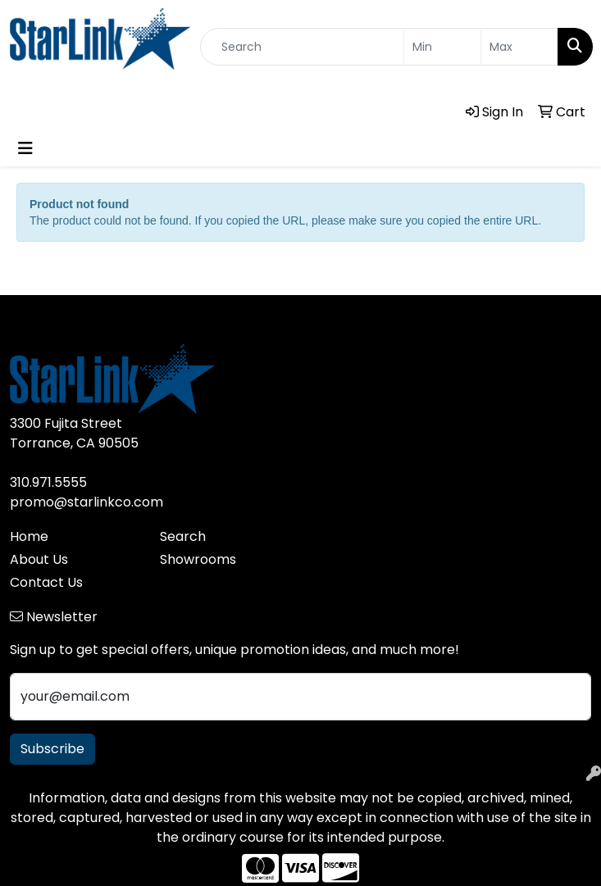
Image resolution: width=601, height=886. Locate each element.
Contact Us (46, 582)
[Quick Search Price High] (519, 47)
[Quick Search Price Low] (442, 47)
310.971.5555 (48, 482)
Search (183, 536)
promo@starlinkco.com (86, 502)
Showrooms (198, 559)
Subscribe (52, 748)
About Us (39, 559)
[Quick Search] (302, 47)
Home (29, 536)
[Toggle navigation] (25, 148)
